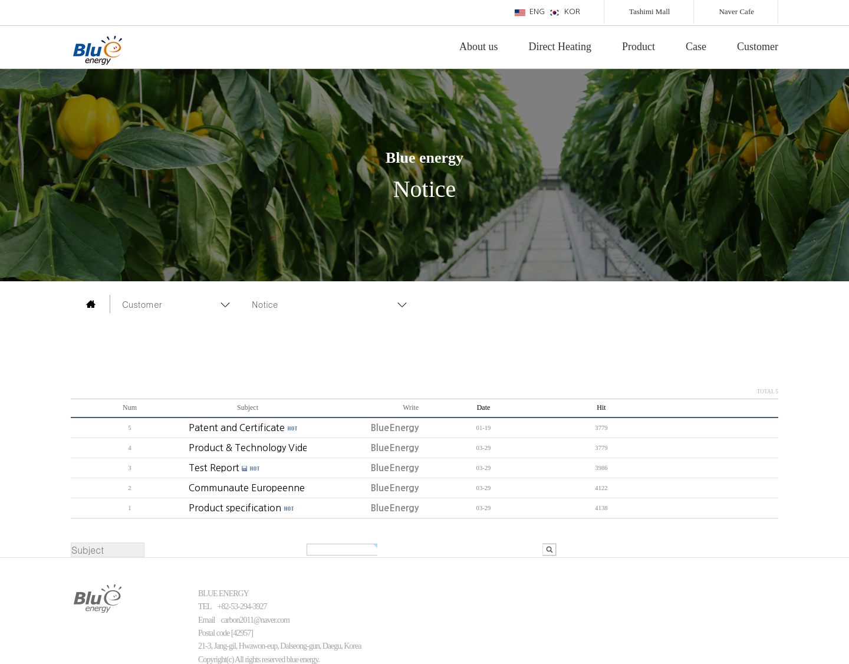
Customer (757, 46)
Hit (601, 407)
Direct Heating (560, 46)
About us (478, 46)
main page (90, 303)
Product (638, 46)
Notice (265, 304)
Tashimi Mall (649, 11)
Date (484, 407)
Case (696, 46)
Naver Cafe (736, 11)
